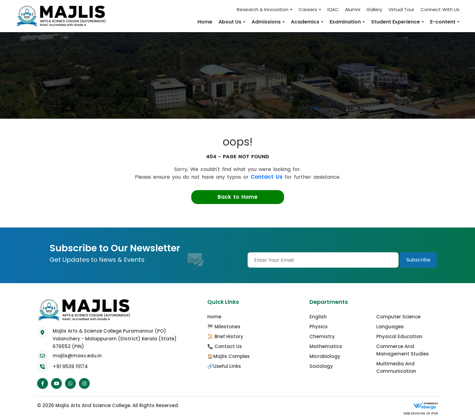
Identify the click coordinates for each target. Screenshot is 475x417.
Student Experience (395, 21)
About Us (229, 21)
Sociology (321, 366)
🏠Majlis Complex (228, 356)
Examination (345, 21)
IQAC (333, 9)
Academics (305, 21)
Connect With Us (440, 9)
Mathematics (325, 346)
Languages (390, 326)
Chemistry (322, 336)
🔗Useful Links (224, 366)
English (318, 316)
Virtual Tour (401, 9)
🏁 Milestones (223, 326)
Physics (318, 326)
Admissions (266, 21)
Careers (308, 9)
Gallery (374, 9)
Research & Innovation (262, 9)
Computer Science (398, 316)
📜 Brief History (225, 336)
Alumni (352, 9)
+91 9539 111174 (70, 366)
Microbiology (324, 356)
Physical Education (399, 336)
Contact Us (267, 176)
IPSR (434, 413)
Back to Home (237, 196)
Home (204, 21)
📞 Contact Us (224, 346)
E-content (443, 21)
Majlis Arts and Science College (92, 405)
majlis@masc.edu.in (77, 355)
